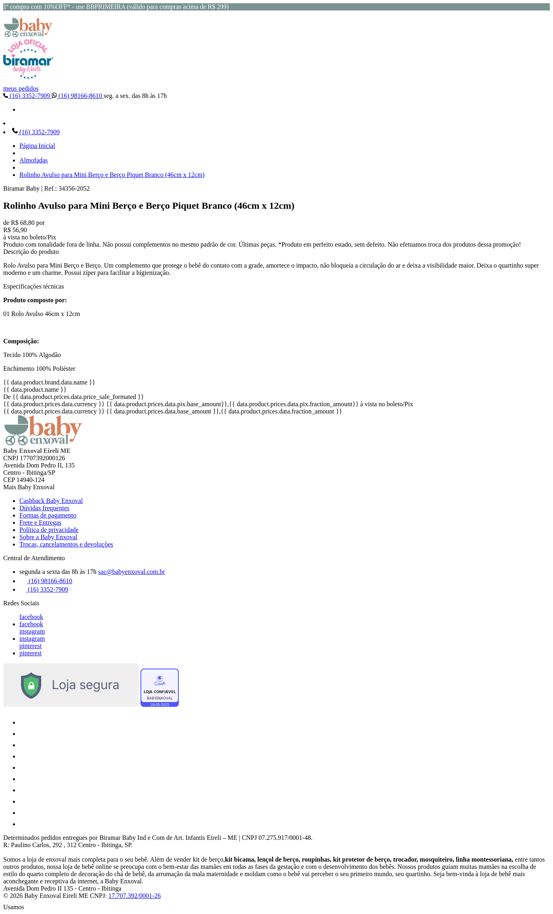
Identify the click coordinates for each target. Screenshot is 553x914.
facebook (31, 616)
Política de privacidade (49, 529)
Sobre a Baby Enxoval (48, 537)
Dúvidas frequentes (44, 508)
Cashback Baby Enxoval (51, 500)
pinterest (30, 645)
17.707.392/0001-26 (135, 895)
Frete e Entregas (40, 522)
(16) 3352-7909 (27, 95)
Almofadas (33, 160)
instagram (32, 631)
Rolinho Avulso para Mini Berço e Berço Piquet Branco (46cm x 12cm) (112, 174)
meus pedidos (21, 88)
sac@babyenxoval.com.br (131, 571)
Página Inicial (37, 145)
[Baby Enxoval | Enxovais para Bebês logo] (28, 35)
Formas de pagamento (47, 515)
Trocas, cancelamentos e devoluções (66, 544)
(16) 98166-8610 (78, 95)
